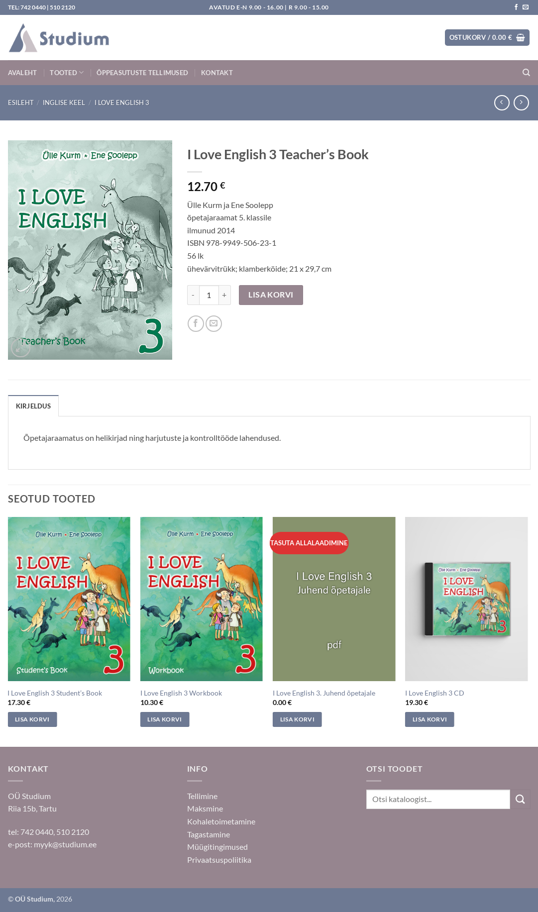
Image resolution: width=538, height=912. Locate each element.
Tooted (67, 72)
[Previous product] (521, 102)
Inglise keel (64, 102)
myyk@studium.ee (65, 844)
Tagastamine (208, 834)
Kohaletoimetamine (221, 821)
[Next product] (502, 102)
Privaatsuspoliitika (219, 859)
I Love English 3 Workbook (181, 693)
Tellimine (202, 796)
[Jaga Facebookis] (196, 323)
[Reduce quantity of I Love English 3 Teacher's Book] (193, 295)
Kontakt (217, 73)
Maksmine (205, 808)
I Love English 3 (122, 102)
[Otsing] (526, 72)
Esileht (21, 102)
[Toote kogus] (209, 295)
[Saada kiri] (526, 7)
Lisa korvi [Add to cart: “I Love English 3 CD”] (430, 719)
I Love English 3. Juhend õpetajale (324, 693)
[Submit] (520, 799)
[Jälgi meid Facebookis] (516, 7)
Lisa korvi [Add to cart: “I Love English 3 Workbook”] (164, 719)
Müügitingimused (217, 846)
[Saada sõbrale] (214, 323)
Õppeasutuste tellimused (142, 73)
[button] (487, 37)
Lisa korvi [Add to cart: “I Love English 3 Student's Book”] (32, 719)
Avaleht (22, 73)
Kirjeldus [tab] (33, 406)
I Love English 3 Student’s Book (54, 693)
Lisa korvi (271, 294)
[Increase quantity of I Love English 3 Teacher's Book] (225, 295)
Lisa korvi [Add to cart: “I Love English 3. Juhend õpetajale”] (297, 719)
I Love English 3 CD (434, 693)
